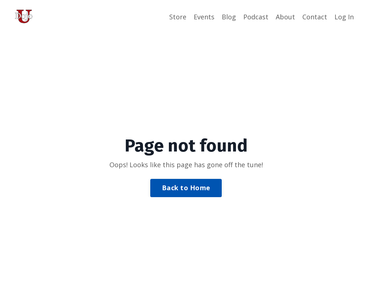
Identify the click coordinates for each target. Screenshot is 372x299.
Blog (229, 16)
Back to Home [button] (186, 187)
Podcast (255, 16)
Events (204, 16)
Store (177, 16)
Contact (314, 16)
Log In (344, 16)
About (285, 16)
